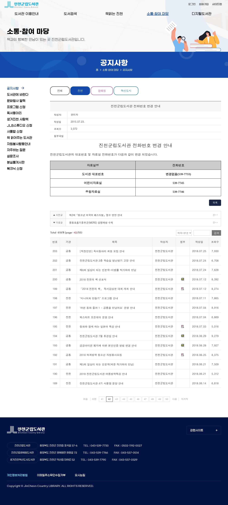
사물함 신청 (14, 131)
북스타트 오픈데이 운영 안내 (96, 317)
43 (116, 399)
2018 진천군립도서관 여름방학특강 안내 (103, 374)
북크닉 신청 (14, 168)
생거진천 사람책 (17, 119)
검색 (216, 233)
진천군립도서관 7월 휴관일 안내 (98, 336)
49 (159, 399)
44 (123, 399)
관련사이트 (196, 430)
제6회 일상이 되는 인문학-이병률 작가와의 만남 (108, 270)
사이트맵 (217, 4)
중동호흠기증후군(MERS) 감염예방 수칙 (91, 222)
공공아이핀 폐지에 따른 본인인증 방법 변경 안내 (108, 345)
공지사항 (13, 88)
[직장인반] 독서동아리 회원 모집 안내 (102, 251)
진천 (80, 91)
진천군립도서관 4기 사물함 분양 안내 (102, 383)
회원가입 (204, 4)
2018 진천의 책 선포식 (93, 279)
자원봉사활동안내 (18, 144)
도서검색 (70, 14)
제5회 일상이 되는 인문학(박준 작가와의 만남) (107, 364)
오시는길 (80, 475)
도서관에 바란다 (17, 94)
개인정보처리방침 (17, 475)
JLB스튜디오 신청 (19, 125)
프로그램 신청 (16, 107)
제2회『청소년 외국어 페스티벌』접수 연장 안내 (95, 215)
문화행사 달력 (16, 100)
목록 (215, 202)
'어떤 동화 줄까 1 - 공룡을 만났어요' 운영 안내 (107, 308)
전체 (59, 91)
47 (145, 399)
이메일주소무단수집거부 (51, 475)
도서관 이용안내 (27, 14)
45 (131, 399)
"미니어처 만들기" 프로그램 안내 (99, 298)
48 (152, 399)
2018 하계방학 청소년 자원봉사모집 (101, 355)
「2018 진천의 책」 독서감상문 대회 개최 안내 (107, 289)
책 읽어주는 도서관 (19, 137)
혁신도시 (126, 91)
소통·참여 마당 (158, 14)
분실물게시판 (16, 162)
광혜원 (102, 91)
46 (138, 399)
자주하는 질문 (16, 150)
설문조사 (13, 156)
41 (102, 399)
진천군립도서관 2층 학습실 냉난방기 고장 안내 (107, 260)
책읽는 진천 (114, 14)
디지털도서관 (201, 14)
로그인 (192, 4)
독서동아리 (14, 113)
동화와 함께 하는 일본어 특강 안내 (100, 327)
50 (166, 399)
